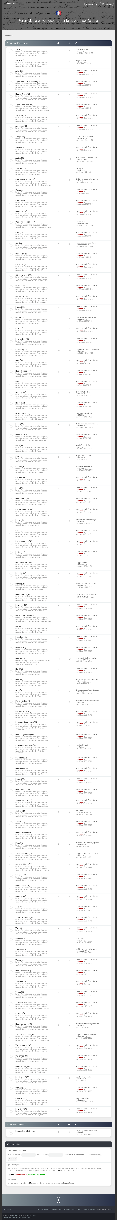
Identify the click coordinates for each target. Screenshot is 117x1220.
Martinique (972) (22, 1077)
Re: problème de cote (83, 456)
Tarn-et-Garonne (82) (24, 917)
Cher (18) (19, 232)
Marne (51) (20, 584)
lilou (79, 181)
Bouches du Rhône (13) (25, 179)
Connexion (12, 1150)
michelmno (82, 596)
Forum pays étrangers (16, 1124)
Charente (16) (21, 211)
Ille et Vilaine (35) (22, 413)
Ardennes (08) (21, 126)
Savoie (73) (20, 822)
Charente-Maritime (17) (25, 222)
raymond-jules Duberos (84, 466)
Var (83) (18, 928)
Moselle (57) (20, 648)
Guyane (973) (21, 1088)
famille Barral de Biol (83, 445)
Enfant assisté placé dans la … (86, 658)
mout (80, 1025)
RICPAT (81, 394)
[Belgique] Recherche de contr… (87, 1131)
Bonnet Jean (80, 222)
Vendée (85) (20, 949)
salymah (81, 468)
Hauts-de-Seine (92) (23, 1024)
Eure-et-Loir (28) (22, 339)
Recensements (81, 562)
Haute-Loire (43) (22, 498)
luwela (80, 1100)
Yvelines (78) (20, 875)
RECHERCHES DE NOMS (84, 136)
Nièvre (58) (20, 658)
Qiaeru (29, 1217)
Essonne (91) (20, 1013)
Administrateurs (21, 1175)
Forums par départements (17, 43)
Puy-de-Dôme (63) (23, 711)
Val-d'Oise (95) (21, 1056)
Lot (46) (18, 530)
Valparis (81, 1079)
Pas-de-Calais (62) (23, 701)
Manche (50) (20, 573)
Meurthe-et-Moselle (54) (25, 616)
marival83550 (83, 660)
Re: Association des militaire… (86, 583)
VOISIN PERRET (84, 813)
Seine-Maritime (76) (23, 853)
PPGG (80, 855)
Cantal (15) (20, 200)
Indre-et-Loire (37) (23, 435)
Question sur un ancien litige (86, 520)
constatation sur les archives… (86, 243)
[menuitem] (21, 3)
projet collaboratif (82, 745)
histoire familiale (82, 49)
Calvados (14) (21, 190)
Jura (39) (19, 456)
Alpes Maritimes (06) (24, 105)
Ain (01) (18, 50)
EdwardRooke (68, 1183)
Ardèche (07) (21, 115)
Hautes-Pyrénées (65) (24, 735)
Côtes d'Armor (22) (23, 275)
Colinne (81, 170)
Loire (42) (19, 488)
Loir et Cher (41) (22, 477)
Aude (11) (19, 158)
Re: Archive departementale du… (87, 690)
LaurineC (81, 681)
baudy (80, 351)
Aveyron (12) (20, 168)
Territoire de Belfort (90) (25, 1002)
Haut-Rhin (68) (21, 768)
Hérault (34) (20, 403)
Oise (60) (19, 679)
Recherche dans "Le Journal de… (87, 853)
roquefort (81, 138)
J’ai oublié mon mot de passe (74, 1155)
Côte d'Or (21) (21, 264)
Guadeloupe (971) (23, 1066)
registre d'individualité (83, 1077)
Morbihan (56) (21, 637)
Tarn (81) (19, 907)
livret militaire (80, 811)
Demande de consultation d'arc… (87, 679)
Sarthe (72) (20, 811)
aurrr (80, 1133)
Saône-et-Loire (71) (23, 800)
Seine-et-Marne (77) (23, 864)
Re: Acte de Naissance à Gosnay (87, 701)
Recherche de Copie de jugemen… (88, 843)
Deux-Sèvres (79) (22, 885)
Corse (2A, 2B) (21, 254)
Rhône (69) (20, 779)
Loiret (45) (19, 520)
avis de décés (80, 168)
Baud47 (81, 426)
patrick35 (81, 319)
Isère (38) (19, 445)
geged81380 (83, 951)
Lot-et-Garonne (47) (23, 541)
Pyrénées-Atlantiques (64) (26, 722)
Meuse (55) (20, 626)
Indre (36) (19, 424)
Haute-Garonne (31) (23, 371)
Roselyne (81, 62)
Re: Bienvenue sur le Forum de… (87, 179)
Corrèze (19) (20, 243)
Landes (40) (20, 467)
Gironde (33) (20, 392)
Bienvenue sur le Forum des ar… (87, 71)
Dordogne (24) (21, 296)
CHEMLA (81, 585)
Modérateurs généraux (36, 1175)
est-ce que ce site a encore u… (86, 594)
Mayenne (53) (21, 605)
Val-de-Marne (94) (23, 1045)
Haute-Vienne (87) (23, 971)
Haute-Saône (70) (22, 790)
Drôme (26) (20, 318)
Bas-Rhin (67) (21, 758)
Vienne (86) (20, 960)
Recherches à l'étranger (25, 1131)
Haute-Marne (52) (22, 594)
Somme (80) (20, 896)
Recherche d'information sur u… (87, 1034)
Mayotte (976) (21, 1109)
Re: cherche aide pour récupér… (87, 317)
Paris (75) (19, 843)
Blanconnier (82, 223)
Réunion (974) (21, 1098)
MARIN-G (81, 844)
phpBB (14, 1215)
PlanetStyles (31, 1215)
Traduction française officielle (14, 1217)
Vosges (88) (20, 981)
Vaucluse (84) (21, 939)
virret (80, 51)
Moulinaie (81, 564)
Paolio (80, 521)
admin (80, 72)
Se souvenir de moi (94, 1155)
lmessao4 (81, 1036)
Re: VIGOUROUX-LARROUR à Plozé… (89, 349)
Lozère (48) (20, 552)
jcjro (79, 447)
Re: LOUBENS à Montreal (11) (86, 158)
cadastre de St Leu (82, 1098)
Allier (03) (19, 71)
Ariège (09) (20, 137)
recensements (81, 60)
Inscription (22, 1150)
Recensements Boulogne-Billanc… (88, 1024)
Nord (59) (19, 669)
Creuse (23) (20, 286)
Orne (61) (19, 690)
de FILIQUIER (80, 938)
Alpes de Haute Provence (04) (28, 81)
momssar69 (82, 245)
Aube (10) (19, 147)
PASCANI (81, 159)
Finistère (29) (21, 349)
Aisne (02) (19, 60)
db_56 (80, 747)
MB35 (80, 415)
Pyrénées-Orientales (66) (25, 745)
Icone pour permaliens (84, 413)
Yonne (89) (20, 992)
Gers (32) (19, 381)
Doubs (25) (20, 307)
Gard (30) (19, 360)
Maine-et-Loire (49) (23, 562)
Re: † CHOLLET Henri (83, 392)
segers (80, 940)
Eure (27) (19, 328)
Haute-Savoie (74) (23, 832)
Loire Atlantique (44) (24, 509)
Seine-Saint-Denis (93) (24, 1034)
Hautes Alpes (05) (22, 94)
